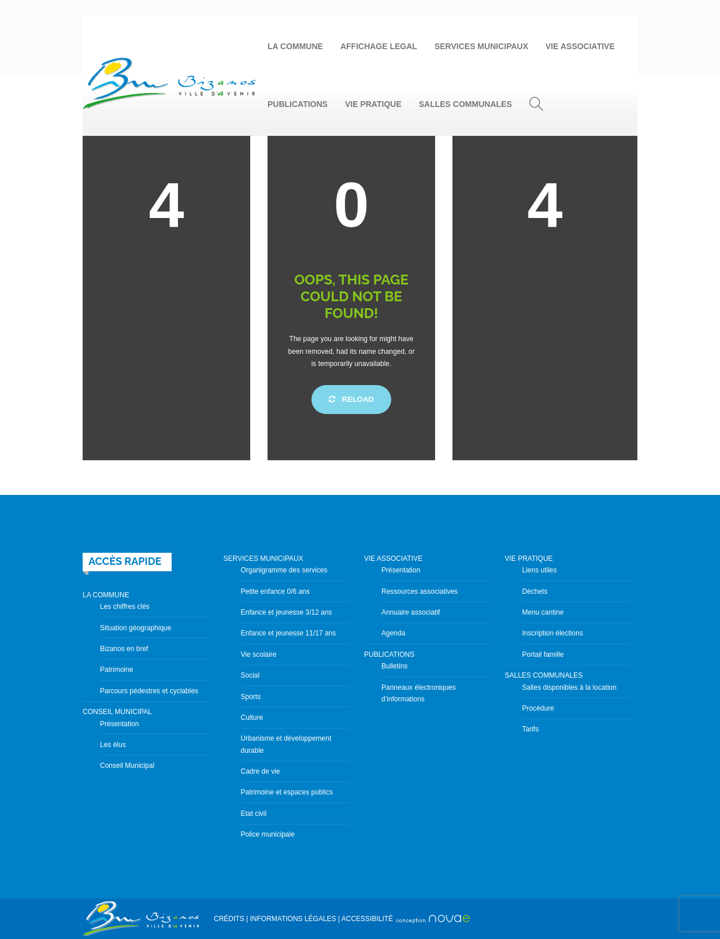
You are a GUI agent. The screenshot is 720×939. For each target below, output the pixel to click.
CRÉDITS (229, 919)
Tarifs (530, 729)
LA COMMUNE (295, 46)
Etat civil (254, 813)
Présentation (119, 724)
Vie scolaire (259, 654)
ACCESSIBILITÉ (367, 919)
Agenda (393, 633)
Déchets (535, 591)
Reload (351, 399)
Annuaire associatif (410, 612)
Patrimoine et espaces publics (287, 792)
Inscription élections (552, 633)
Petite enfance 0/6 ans (275, 591)
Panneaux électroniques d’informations (418, 693)
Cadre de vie (260, 771)
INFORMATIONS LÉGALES (293, 919)
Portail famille (543, 654)
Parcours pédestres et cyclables (149, 691)
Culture (252, 718)
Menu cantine (543, 612)
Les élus (113, 745)
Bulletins (394, 666)
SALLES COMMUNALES (465, 104)
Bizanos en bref (124, 649)
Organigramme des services (284, 570)
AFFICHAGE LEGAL (378, 46)
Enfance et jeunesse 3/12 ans (286, 612)
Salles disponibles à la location (569, 687)
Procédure (538, 708)
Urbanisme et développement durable (286, 744)
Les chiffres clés (125, 606)
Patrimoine (116, 670)
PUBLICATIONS (298, 104)
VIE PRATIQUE (373, 104)
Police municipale (268, 834)
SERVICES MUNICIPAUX (481, 46)
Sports (251, 697)
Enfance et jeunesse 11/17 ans (288, 633)
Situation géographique (135, 628)
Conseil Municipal (127, 765)
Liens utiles (539, 570)
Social (250, 675)
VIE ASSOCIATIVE (580, 46)
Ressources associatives (419, 591)
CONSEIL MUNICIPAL (117, 712)
